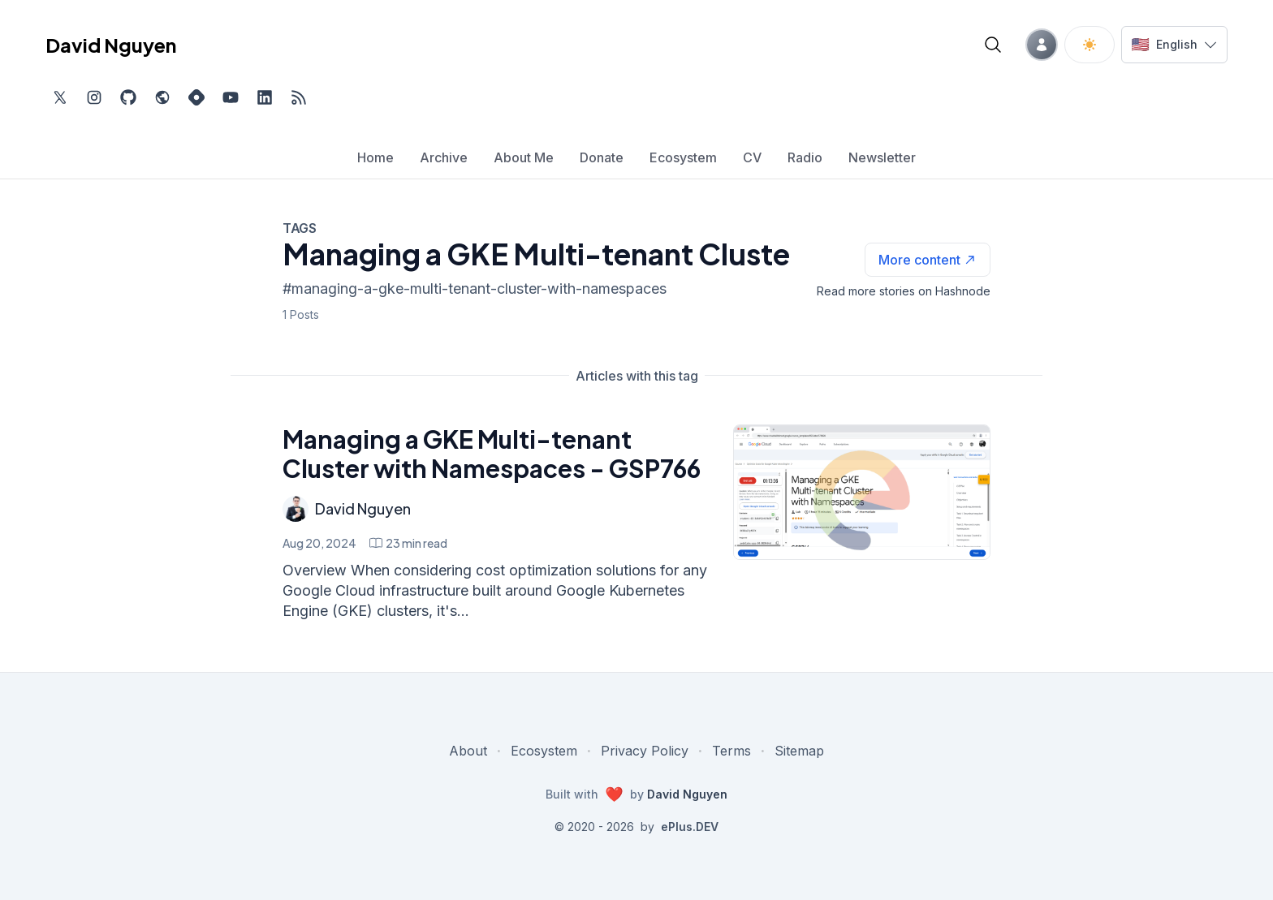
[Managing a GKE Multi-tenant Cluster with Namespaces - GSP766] (861, 492)
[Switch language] (1174, 44)
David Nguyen (363, 508)
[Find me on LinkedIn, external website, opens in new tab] (264, 97)
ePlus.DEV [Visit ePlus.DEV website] (689, 826)
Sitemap (799, 751)
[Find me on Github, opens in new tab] (128, 97)
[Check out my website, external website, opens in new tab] (162, 97)
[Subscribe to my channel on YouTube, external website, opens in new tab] (230, 97)
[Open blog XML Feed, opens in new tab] (298, 97)
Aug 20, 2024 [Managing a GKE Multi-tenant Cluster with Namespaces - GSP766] (319, 543)
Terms (731, 751)
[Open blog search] (993, 44)
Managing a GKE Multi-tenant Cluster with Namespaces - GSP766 (492, 454)
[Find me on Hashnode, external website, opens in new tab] (196, 97)
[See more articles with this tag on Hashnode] (927, 260)
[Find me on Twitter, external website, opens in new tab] (60, 97)
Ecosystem (544, 751)
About (468, 751)
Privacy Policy (644, 751)
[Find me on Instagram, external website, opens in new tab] (94, 97)
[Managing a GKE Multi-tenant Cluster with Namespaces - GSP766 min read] (408, 543)
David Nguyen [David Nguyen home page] (110, 44)
